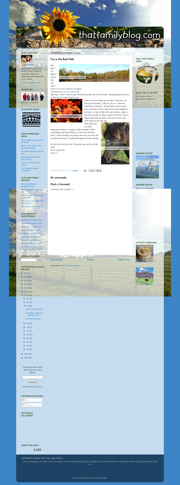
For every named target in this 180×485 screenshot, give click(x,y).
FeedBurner (37, 387)
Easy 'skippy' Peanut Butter (31, 206)
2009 (26, 354)
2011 (26, 292)
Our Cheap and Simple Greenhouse (29, 169)
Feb (28, 345)
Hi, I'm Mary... (30, 65)
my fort (66, 92)
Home (90, 259)
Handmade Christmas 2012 (31, 230)
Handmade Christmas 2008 (31, 243)
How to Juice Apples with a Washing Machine (31, 147)
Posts (26, 400)
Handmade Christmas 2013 (31, 227)
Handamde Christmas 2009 (31, 240)
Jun (27, 331)
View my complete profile (31, 83)
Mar (28, 342)
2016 (26, 273)
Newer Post (56, 259)
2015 (26, 277)
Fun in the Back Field (34, 309)
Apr (28, 338)
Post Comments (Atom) (70, 265)
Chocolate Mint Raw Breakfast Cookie (29, 185)
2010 (26, 295)
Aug (28, 327)
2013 (26, 284)
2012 (26, 288)
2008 (26, 358)
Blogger (104, 478)
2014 (26, 280)
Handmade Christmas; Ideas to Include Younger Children (32, 248)
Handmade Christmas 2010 (31, 237)
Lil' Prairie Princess (33, 319)
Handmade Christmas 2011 (31, 233)
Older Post (124, 259)
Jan (27, 349)
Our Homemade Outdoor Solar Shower (30, 158)
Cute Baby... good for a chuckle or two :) (34, 314)
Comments (28, 405)
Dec (28, 298)
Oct (28, 306)
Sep (28, 323)
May (28, 334)
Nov (28, 302)
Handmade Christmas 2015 (31, 220)
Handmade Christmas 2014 (31, 223)
